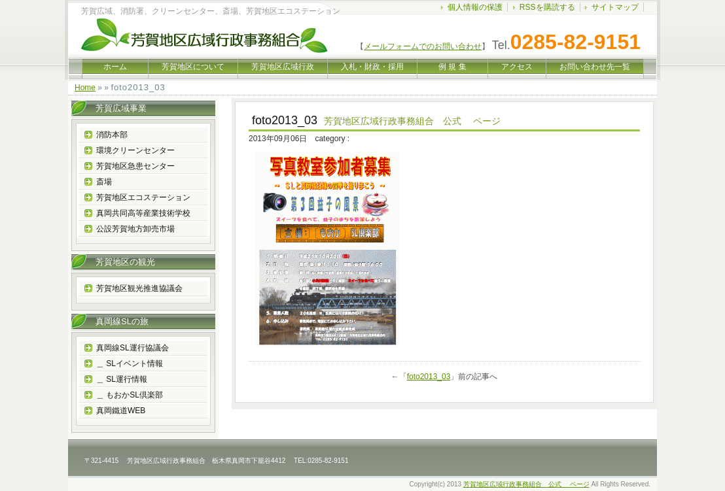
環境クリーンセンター (135, 150)
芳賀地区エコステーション (143, 197)
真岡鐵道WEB (120, 410)
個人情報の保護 (475, 7)
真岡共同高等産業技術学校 (143, 213)
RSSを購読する (547, 7)
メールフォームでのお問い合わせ (423, 46)
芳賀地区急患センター (135, 166)
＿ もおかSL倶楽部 (129, 394)
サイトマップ (615, 7)
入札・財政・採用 (372, 66)
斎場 (104, 181)
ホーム (115, 66)
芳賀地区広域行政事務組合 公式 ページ (526, 484)
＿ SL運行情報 (121, 379)
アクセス (517, 66)
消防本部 (112, 134)
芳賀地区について (193, 66)
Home (85, 87)
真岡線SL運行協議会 (132, 347)
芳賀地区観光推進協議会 (139, 288)
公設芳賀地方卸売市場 (135, 228)
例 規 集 (452, 66)
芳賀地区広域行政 (282, 66)
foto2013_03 (429, 376)
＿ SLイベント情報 (129, 363)
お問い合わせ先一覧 (594, 66)
